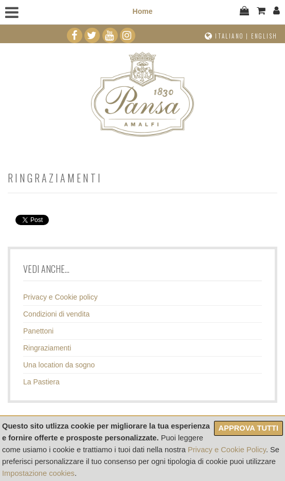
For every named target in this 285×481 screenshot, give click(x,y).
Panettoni (38, 331)
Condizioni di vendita (56, 314)
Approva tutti (248, 428)
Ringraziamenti (47, 348)
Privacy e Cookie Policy (227, 450)
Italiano (229, 36)
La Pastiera (41, 382)
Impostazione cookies (38, 473)
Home (143, 11)
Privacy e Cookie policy (60, 297)
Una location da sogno (59, 365)
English (264, 36)
